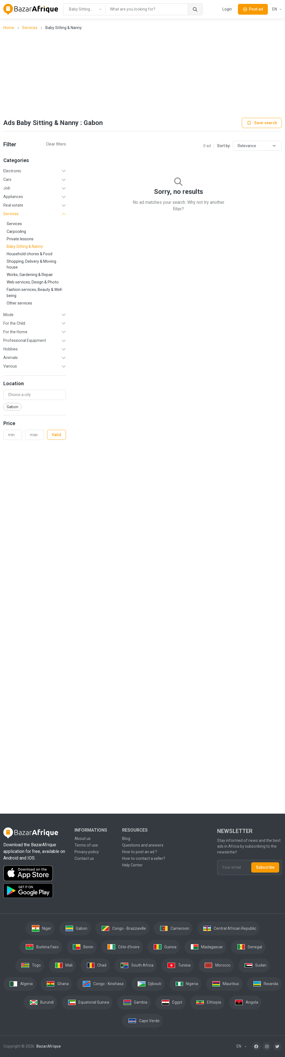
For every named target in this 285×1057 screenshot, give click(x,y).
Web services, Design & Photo (33, 282)
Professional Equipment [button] (24, 340)
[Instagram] (266, 1046)
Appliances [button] (13, 196)
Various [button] (10, 366)
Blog (126, 838)
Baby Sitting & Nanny (25, 246)
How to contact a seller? (143, 858)
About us (83, 838)
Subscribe (265, 867)
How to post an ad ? (139, 852)
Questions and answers (142, 845)
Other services (19, 303)
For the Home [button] (15, 332)
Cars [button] (7, 179)
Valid (56, 435)
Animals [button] (10, 357)
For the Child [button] (14, 323)
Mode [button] (8, 315)
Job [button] (6, 188)
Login (227, 9)
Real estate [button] (13, 205)
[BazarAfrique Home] (30, 9)
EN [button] (275, 9)
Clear (56, 144)
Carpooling (16, 231)
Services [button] (11, 214)
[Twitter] (277, 1046)
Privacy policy (87, 852)
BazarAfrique (48, 1046)
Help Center (132, 865)
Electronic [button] (12, 171)
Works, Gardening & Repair (30, 274)
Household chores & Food (29, 254)
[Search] (195, 9)
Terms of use (86, 845)
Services (29, 27)
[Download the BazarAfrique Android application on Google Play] (35, 890)
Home (8, 27)
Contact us (84, 858)
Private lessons (20, 239)
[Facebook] (256, 1046)
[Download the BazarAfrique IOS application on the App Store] (35, 873)
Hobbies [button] (10, 349)
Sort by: (224, 146)
